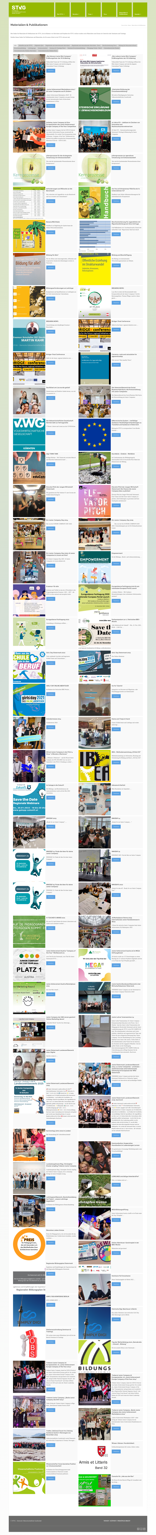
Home (129, 25)
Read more (133, 1052)
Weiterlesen (51, 70)
